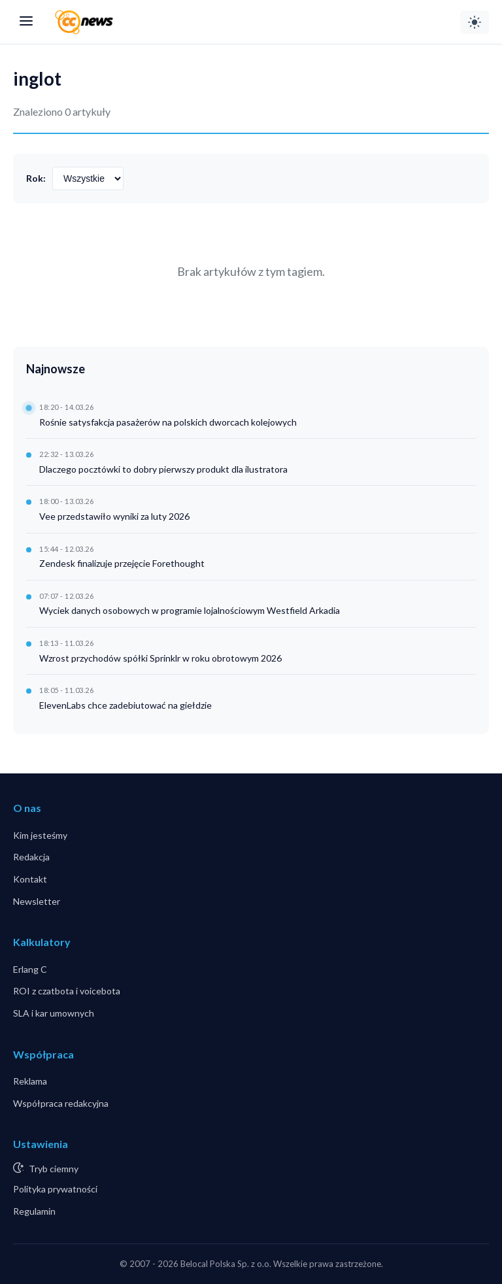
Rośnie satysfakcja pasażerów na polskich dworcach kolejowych (168, 422)
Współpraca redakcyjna (61, 1103)
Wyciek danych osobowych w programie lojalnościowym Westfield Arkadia (189, 610)
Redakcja (31, 856)
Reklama (30, 1081)
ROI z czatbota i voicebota (66, 990)
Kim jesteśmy (40, 835)
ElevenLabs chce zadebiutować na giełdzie (125, 705)
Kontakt (30, 879)
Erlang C (30, 969)
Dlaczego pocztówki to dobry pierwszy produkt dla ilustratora (163, 469)
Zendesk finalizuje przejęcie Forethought (122, 563)
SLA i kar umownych (53, 1013)
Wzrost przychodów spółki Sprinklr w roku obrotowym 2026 (160, 658)
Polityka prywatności (55, 1188)
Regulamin (34, 1211)
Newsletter (36, 901)
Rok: (36, 178)
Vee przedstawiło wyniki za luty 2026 (114, 516)
